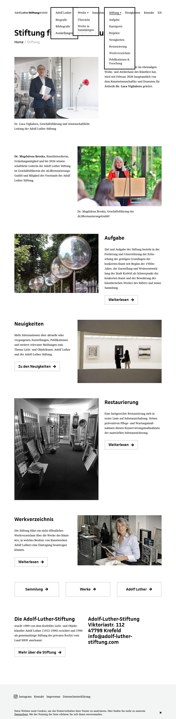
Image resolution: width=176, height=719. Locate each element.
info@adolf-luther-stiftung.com (110, 639)
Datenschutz (21, 714)
